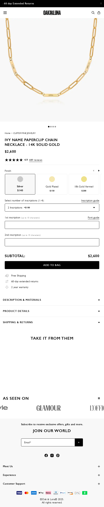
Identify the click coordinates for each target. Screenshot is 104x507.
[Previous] (93, 170)
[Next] (98, 170)
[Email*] (48, 442)
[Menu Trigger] (5, 12)
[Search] (93, 12)
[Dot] (48, 126)
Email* (27, 442)
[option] (20, 184)
